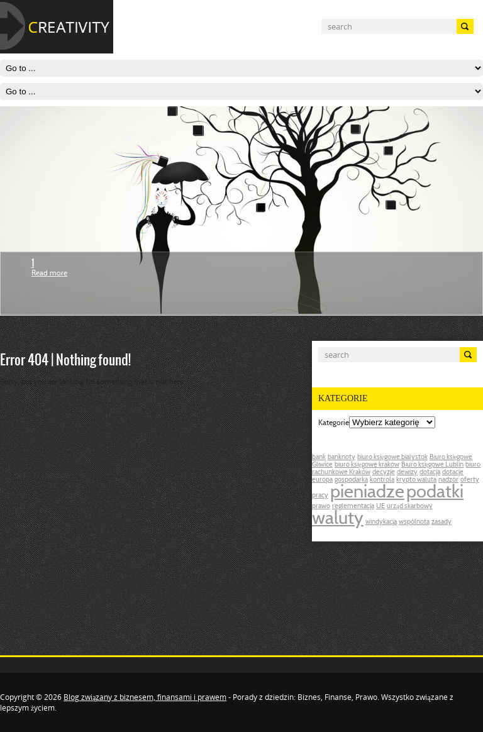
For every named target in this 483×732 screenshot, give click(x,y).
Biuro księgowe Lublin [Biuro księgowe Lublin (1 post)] (432, 465)
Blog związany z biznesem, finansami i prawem (145, 697)
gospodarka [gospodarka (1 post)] (351, 480)
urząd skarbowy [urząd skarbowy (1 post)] (410, 506)
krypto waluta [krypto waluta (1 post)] (416, 480)
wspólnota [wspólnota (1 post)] (414, 522)
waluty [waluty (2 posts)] (338, 519)
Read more (49, 273)
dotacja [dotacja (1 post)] (429, 472)
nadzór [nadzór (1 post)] (448, 480)
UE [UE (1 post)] (380, 506)
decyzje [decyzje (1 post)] (383, 472)
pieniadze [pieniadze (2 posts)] (367, 493)
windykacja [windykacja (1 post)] (381, 522)
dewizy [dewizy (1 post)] (407, 472)
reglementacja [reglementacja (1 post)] (353, 506)
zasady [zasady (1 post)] (441, 522)
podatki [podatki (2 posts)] (435, 493)
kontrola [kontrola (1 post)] (382, 480)
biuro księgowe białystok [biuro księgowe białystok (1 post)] (392, 457)
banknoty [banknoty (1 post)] (341, 457)
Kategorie (333, 423)
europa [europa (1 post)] (322, 480)
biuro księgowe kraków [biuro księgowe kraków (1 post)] (367, 465)
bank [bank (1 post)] (319, 457)
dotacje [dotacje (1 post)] (453, 472)
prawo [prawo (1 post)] (321, 506)
